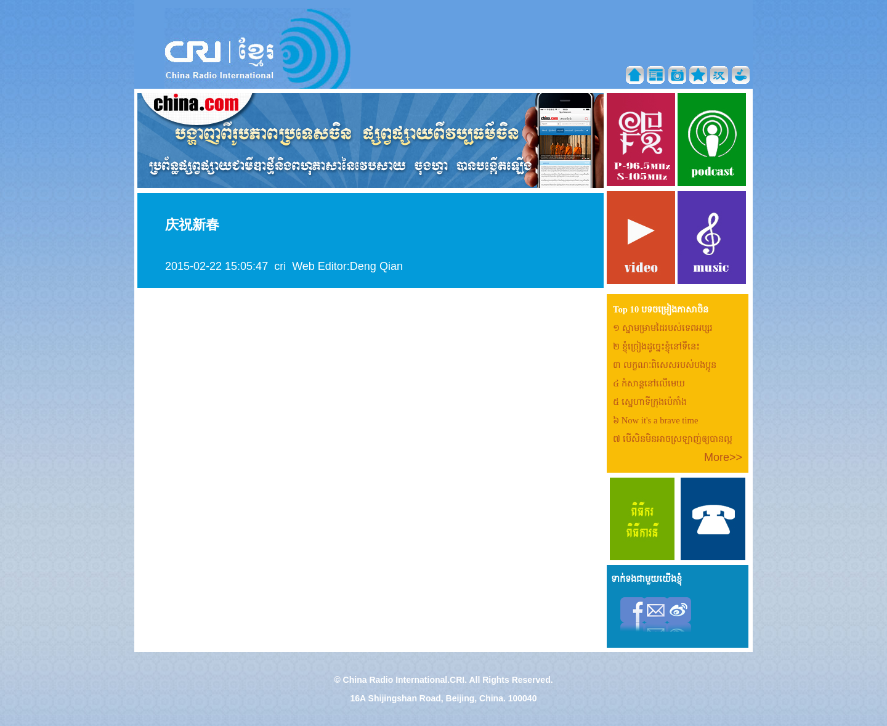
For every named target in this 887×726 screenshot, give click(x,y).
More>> (723, 457)
